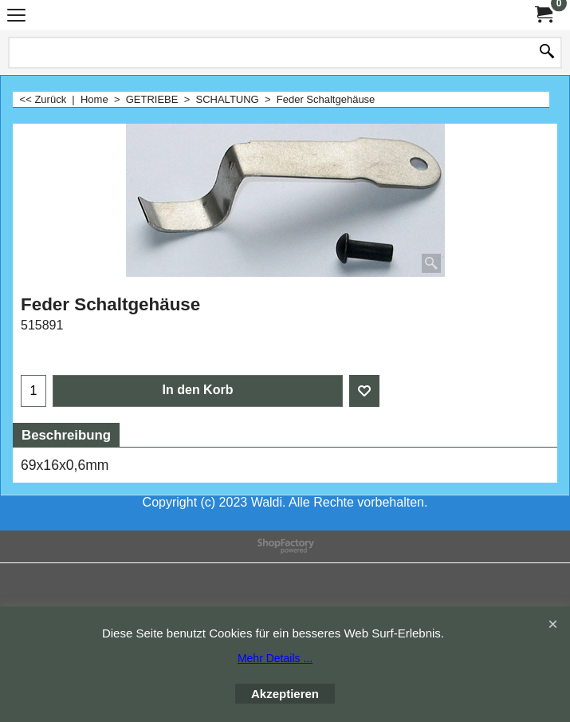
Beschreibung (66, 435)
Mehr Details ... (275, 658)
